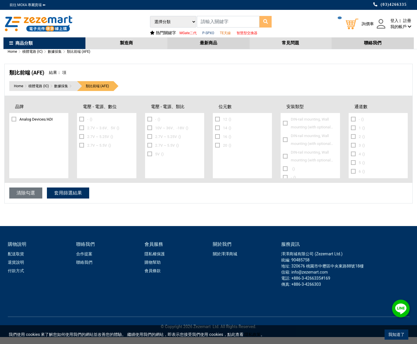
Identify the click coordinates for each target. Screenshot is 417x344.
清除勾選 (26, 200)
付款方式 (16, 277)
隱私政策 (252, 334)
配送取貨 (16, 261)
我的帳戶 (400, 26)
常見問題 (290, 42)
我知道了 (396, 334)
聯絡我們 (372, 42)
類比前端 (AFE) (97, 93)
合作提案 (84, 261)
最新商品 (208, 42)
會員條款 (153, 277)
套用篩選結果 (68, 200)
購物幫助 (153, 269)
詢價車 (368, 23)
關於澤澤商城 (225, 261)
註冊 (407, 20)
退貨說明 (16, 269)
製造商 (126, 42)
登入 (394, 20)
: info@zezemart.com (308, 279)
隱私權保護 (155, 261)
